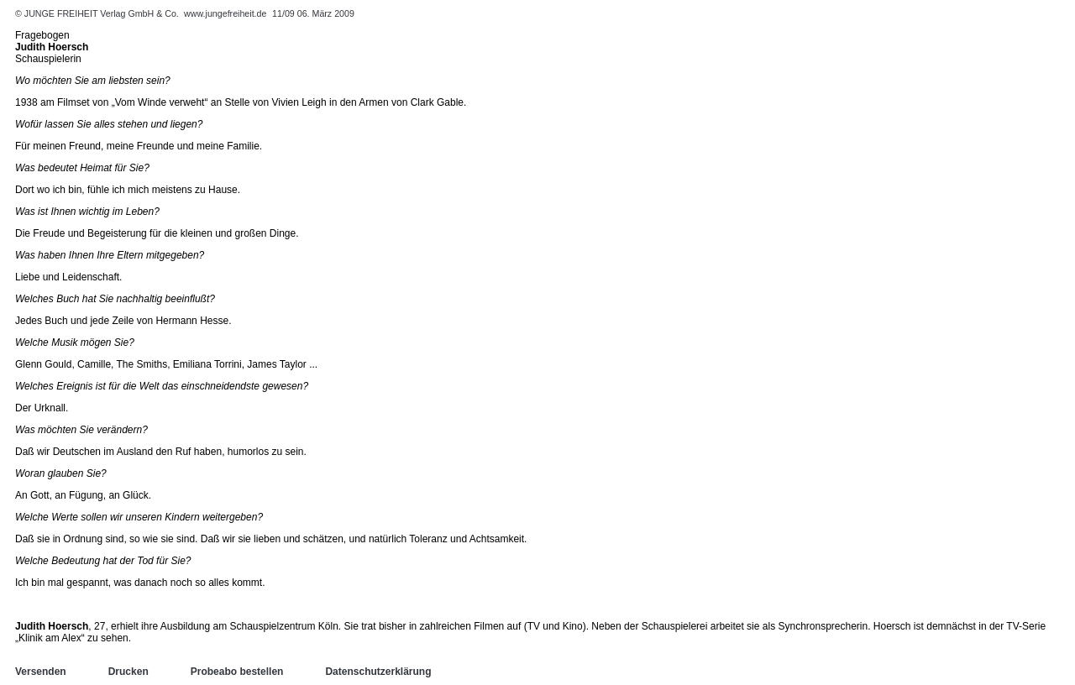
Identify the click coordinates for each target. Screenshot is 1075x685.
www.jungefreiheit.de (225, 13)
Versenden (40, 671)
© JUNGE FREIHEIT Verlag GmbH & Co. (98, 13)
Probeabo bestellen (237, 671)
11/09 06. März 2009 (313, 13)
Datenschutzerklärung (378, 671)
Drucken (128, 671)
